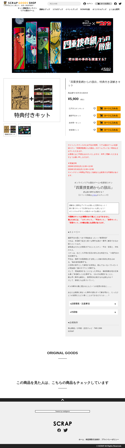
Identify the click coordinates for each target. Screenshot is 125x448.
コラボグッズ (57, 9)
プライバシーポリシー (110, 439)
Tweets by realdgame (62, 411)
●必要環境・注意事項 (80, 304)
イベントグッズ (71, 9)
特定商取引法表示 (93, 439)
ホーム (81, 439)
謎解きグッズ (44, 9)
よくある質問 (114, 9)
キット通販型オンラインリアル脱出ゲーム (27, 9)
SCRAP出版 (85, 9)
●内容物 (73, 312)
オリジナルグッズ (99, 9)
